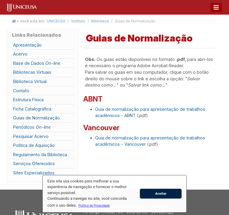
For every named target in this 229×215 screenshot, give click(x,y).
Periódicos (32, 127)
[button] (94, 205)
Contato (21, 90)
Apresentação (27, 44)
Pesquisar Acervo (31, 136)
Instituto (78, 21)
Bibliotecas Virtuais (32, 72)
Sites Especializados (34, 172)
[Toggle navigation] (216, 7)
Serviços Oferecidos (34, 163)
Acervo (20, 53)
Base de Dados (36, 63)
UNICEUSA (56, 21)
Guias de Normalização (36, 117)
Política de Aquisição (34, 145)
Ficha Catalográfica (32, 108)
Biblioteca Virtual (30, 81)
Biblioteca (100, 21)
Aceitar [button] (160, 193)
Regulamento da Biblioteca (40, 154)
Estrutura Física (28, 99)
